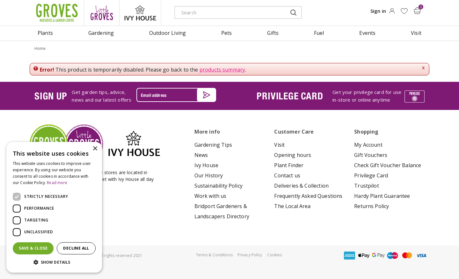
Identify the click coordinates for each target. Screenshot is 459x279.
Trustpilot (366, 185)
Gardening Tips (213, 144)
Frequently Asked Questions (308, 195)
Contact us (287, 175)
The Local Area (292, 206)
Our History (208, 175)
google (378, 255)
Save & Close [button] (33, 248)
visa (421, 255)
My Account (368, 144)
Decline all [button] (76, 248)
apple (364, 255)
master (407, 255)
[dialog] (54, 207)
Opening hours (292, 155)
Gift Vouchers (370, 155)
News (201, 155)
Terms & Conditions (214, 255)
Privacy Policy (249, 255)
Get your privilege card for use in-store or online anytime (366, 96)
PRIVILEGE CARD (290, 96)
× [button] (94, 148)
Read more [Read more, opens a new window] (57, 182)
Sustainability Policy (218, 185)
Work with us (210, 195)
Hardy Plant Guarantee (382, 195)
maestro (392, 255)
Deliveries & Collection (301, 185)
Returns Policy (371, 206)
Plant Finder (288, 165)
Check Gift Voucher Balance (387, 165)
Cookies (274, 255)
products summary (222, 69)
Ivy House (206, 165)
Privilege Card (371, 175)
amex (349, 255)
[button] (54, 262)
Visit (279, 144)
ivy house (140, 13)
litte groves (101, 13)
